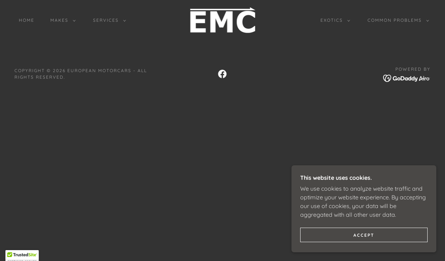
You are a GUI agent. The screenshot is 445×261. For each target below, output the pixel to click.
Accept (363, 235)
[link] (222, 19)
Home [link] (26, 20)
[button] (61, 20)
